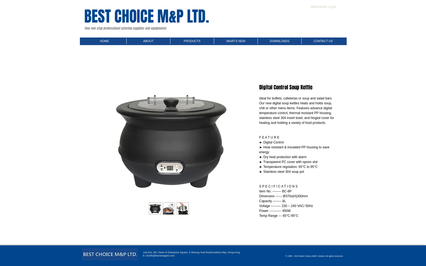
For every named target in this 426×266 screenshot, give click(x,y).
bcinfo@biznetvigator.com (160, 255)
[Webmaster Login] (323, 7)
